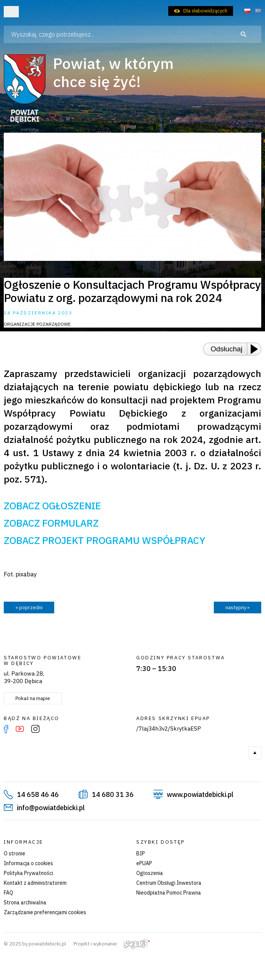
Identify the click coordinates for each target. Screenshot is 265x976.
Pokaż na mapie (32, 698)
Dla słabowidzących (205, 11)
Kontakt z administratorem (35, 882)
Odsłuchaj (227, 349)
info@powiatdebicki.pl (51, 807)
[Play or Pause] (256, 349)
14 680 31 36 (113, 794)
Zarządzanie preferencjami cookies (45, 912)
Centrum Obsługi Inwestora (168, 882)
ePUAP (144, 863)
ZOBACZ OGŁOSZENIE (52, 505)
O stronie (14, 853)
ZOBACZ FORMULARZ (51, 522)
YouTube (20, 729)
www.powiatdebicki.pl (200, 794)
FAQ (8, 892)
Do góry (254, 752)
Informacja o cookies (28, 863)
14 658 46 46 (38, 794)
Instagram (35, 729)
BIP (140, 853)
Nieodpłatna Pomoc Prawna (168, 892)
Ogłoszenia (149, 873)
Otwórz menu (11, 11)
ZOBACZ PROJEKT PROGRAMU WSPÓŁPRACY (105, 540)
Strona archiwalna (25, 902)
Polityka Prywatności (28, 873)
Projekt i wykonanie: (111, 944)
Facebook (6, 729)
